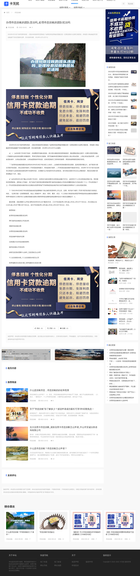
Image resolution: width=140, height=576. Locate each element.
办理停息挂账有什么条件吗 (118, 400)
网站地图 (57, 565)
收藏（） (64, 328)
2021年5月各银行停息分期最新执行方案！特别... (129, 227)
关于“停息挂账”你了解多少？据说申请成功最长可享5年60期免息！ (62, 409)
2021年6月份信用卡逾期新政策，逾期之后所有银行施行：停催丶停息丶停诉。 (118, 109)
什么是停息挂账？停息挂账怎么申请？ (48, 448)
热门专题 (43, 562)
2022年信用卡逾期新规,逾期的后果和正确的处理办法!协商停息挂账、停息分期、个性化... (118, 86)
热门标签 (57, 562)
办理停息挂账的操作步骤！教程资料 (79, 354)
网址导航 (43, 565)
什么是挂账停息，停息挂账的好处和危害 (49, 390)
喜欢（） (39, 328)
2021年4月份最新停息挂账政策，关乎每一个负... (129, 184)
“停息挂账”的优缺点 (47, 532)
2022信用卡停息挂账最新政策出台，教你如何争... (114, 162)
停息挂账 (18, 12)
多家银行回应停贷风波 (126, 289)
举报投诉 (75, 565)
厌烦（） (51, 328)
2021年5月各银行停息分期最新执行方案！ (129, 205)
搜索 (130, 4)
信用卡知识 (78, 7)
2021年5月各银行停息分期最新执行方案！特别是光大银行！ (118, 132)
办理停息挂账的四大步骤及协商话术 (26, 354)
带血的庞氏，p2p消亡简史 (118, 358)
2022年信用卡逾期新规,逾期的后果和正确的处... (129, 162)
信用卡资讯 (64, 7)
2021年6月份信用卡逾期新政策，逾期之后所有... (114, 205)
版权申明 (89, 562)
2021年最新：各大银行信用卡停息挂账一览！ (114, 227)
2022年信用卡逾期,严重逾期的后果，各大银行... (114, 184)
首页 (7, 12)
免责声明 (75, 562)
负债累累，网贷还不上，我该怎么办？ (121, 260)
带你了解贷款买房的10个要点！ (120, 372)
